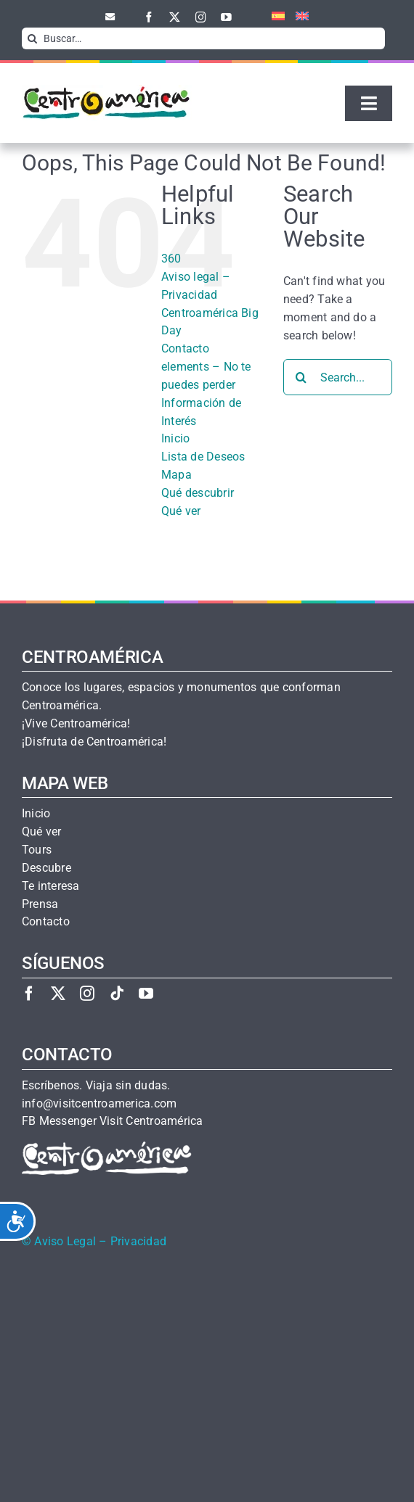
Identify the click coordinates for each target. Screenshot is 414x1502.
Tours (37, 850)
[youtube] (226, 17)
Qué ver (181, 511)
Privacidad (138, 1241)
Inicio (175, 438)
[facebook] (149, 17)
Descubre (46, 868)
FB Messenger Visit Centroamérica (112, 1121)
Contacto (185, 348)
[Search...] (337, 377)
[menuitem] (273, 17)
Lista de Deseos (203, 456)
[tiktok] (117, 993)
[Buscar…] (203, 38)
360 (171, 258)
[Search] (33, 38)
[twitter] (174, 17)
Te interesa (51, 886)
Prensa (40, 904)
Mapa (176, 475)
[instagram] (200, 17)
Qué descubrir (197, 493)
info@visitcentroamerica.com (99, 1103)
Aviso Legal (65, 1241)
